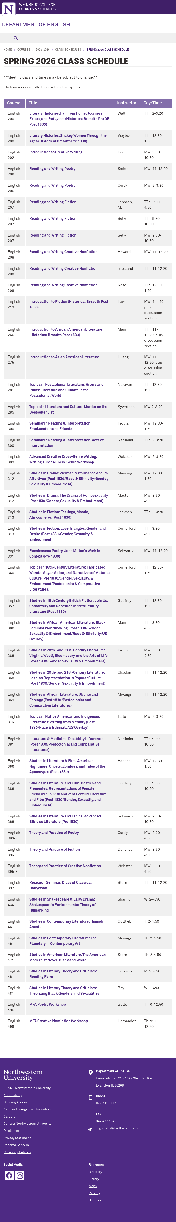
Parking (94, 1193)
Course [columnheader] (13, 103)
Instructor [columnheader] (126, 103)
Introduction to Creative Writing (55, 152)
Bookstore (96, 1164)
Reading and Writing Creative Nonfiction (63, 252)
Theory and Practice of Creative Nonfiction (65, 866)
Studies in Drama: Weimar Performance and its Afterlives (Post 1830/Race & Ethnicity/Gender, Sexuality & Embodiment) (68, 478)
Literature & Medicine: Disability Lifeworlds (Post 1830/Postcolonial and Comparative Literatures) (66, 744)
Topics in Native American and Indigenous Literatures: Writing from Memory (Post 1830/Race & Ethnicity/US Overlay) (64, 722)
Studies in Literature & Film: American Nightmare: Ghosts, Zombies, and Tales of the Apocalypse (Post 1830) (67, 766)
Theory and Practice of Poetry (54, 833)
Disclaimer (11, 1130)
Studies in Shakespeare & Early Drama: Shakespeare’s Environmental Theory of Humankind (62, 905)
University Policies (17, 1152)
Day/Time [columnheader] (152, 103)
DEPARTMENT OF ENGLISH (36, 25)
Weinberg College (97, 7)
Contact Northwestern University (27, 1123)
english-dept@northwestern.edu (117, 1128)
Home (8, 49)
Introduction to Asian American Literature (64, 357)
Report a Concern (16, 1145)
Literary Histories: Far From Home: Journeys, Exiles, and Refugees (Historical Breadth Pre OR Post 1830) (69, 119)
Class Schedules (68, 49)
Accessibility (13, 1095)
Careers (9, 1116)
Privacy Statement (17, 1138)
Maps (93, 1186)
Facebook (9, 1175)
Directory (95, 1172)
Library (94, 1179)
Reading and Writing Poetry (52, 169)
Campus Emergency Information (27, 1109)
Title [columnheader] (33, 103)
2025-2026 (43, 49)
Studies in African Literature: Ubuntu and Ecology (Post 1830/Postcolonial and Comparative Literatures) (63, 700)
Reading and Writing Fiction (52, 202)
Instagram (19, 1175)
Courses (23, 49)
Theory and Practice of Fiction (54, 849)
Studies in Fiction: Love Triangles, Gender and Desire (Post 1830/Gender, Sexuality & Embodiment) (67, 534)
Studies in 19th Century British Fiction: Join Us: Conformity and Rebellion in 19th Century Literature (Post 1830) (68, 606)
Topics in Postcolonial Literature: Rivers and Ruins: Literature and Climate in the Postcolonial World (66, 390)
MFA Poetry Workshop (47, 1004)
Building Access (15, 1102)
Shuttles (95, 1200)
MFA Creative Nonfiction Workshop (58, 1021)
